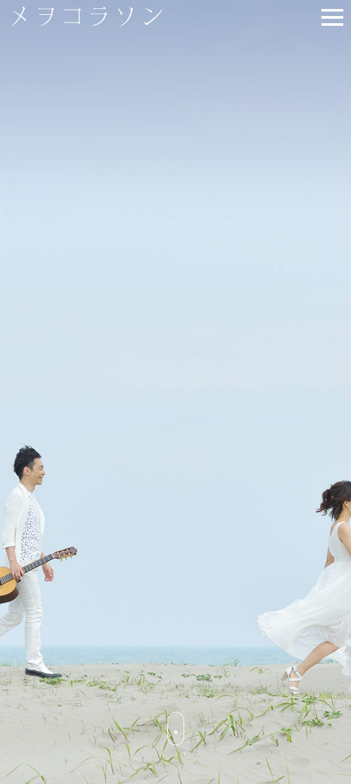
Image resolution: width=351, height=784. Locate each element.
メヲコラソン (100, 16)
